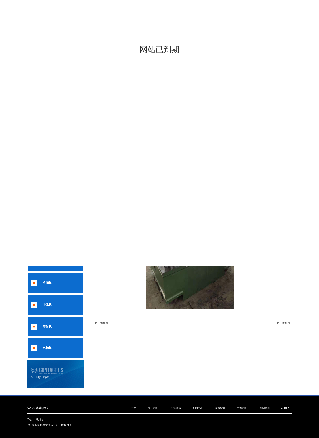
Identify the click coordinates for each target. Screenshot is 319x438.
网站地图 (264, 408)
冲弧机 (47, 304)
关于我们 (153, 408)
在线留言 (220, 408)
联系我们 (242, 408)
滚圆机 (47, 283)
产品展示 (175, 408)
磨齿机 (47, 326)
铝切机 (47, 348)
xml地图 (285, 408)
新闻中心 (198, 408)
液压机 (104, 323)
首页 (133, 408)
